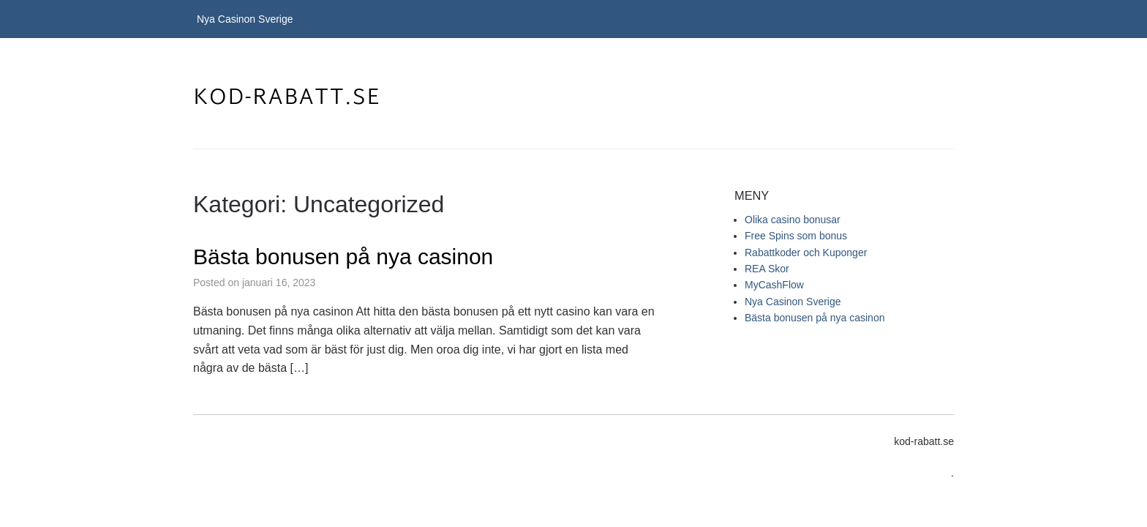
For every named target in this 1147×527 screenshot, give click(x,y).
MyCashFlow (774, 285)
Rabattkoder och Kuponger (806, 252)
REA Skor (767, 268)
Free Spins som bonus (796, 236)
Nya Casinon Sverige (245, 19)
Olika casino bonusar (792, 219)
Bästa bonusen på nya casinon (343, 256)
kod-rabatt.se (287, 98)
